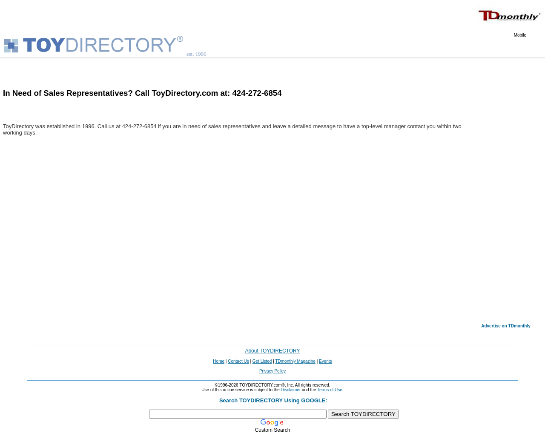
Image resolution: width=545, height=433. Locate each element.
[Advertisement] (506, 194)
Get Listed (262, 361)
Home (218, 361)
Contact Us (238, 361)
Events (325, 361)
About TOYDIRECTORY (272, 351)
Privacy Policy (272, 371)
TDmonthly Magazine (295, 361)
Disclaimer (291, 389)
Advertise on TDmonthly (506, 326)
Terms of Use (329, 389)
